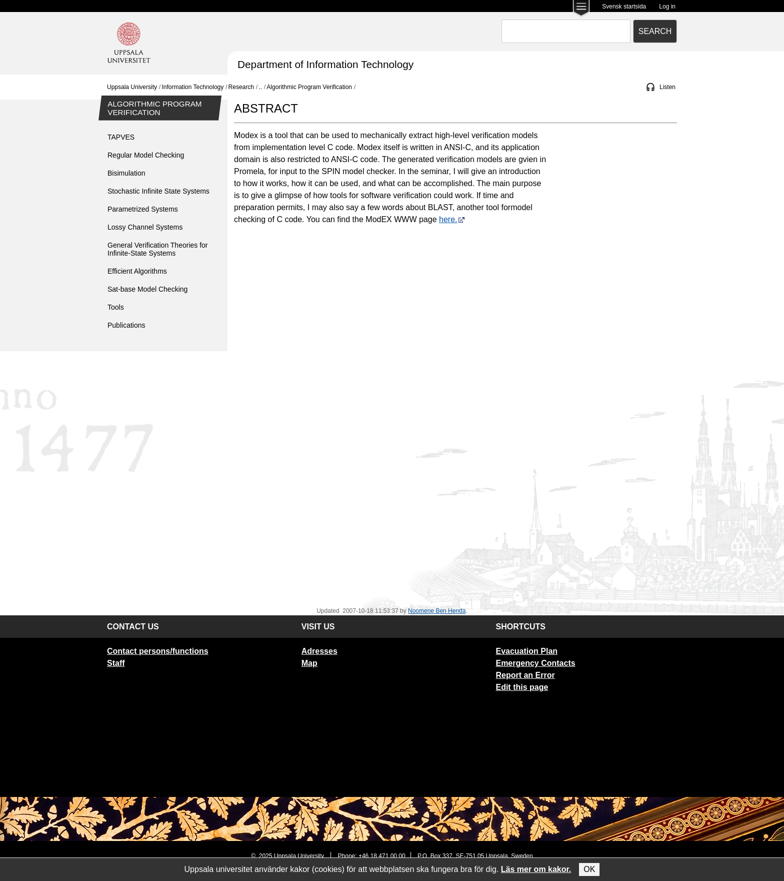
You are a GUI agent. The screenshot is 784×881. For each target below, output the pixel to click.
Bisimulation (126, 173)
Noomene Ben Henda (437, 610)
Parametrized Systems (143, 209)
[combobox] (566, 31)
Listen (668, 87)
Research (241, 87)
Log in (667, 6)
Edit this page (522, 687)
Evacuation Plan (527, 651)
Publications (127, 325)
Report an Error (525, 675)
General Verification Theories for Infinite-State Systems (158, 249)
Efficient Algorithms (137, 271)
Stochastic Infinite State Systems (159, 191)
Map (310, 663)
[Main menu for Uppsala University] (581, 9)
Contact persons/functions (157, 651)
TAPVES (121, 137)
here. (452, 219)
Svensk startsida (624, 6)
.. (260, 87)
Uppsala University (132, 87)
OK (589, 869)
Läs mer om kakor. (536, 869)
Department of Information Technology (326, 64)
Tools (116, 307)
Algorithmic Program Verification (309, 87)
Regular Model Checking (146, 155)
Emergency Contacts (535, 663)
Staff (116, 663)
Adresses (320, 651)
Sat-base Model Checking (148, 289)
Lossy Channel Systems (145, 227)
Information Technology (193, 87)
